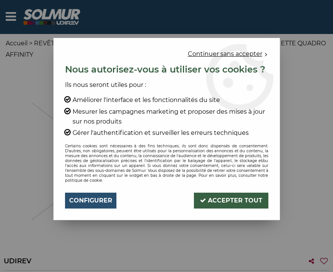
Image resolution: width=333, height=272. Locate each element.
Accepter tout (231, 200)
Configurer (90, 200)
